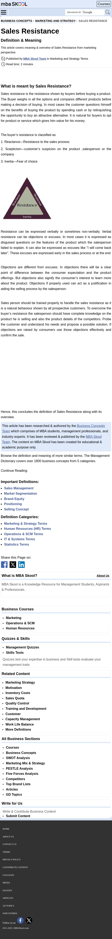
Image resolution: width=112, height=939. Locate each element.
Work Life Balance (20, 724)
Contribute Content (15, 867)
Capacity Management (23, 719)
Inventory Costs (18, 693)
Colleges (8, 875)
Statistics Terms (16, 544)
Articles (12, 789)
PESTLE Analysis (19, 768)
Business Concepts (21, 753)
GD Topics (14, 794)
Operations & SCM (20, 623)
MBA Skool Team (34, 58)
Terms (6, 852)
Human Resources (20, 628)
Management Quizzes (22, 647)
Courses (104, 4)
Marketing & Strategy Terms (25, 523)
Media (6, 882)
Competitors (15, 779)
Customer (13, 714)
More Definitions (18, 729)
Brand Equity (14, 499)
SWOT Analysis (18, 758)
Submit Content (18, 816)
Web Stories (10, 913)
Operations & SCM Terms (23, 534)
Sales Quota (15, 698)
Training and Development (26, 708)
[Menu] (5, 12)
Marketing (13, 618)
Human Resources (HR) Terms (27, 528)
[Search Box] (85, 12)
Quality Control (17, 703)
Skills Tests (15, 652)
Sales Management (18, 488)
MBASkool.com (21, 928)
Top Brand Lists (18, 784)
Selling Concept (16, 509)
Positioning (13, 504)
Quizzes (7, 890)
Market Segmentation (20, 493)
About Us (103, 575)
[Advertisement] (56, 75)
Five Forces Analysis (22, 773)
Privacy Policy (12, 859)
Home (6, 829)
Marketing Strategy (20, 682)
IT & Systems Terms (19, 539)
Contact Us (10, 844)
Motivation (14, 688)
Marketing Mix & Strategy (25, 763)
